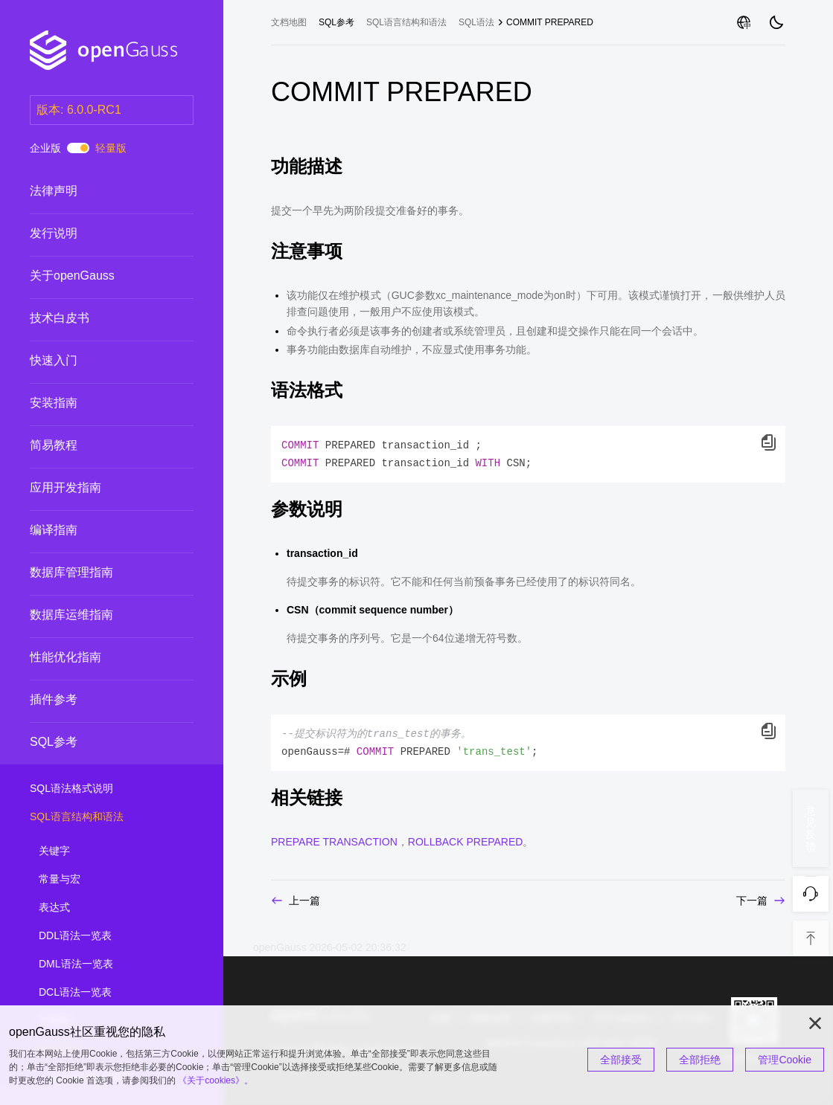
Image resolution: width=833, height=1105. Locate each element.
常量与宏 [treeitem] (106, 879)
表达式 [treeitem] (106, 908)
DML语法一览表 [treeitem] (106, 964)
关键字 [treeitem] (106, 851)
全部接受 (621, 1060)
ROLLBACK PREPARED (465, 842)
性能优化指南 (65, 657)
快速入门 (53, 360)
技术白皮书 (59, 318)
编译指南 (53, 529)
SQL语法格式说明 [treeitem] (97, 789)
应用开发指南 (65, 487)
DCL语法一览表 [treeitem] (106, 992)
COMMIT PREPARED (549, 22)
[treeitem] (112, 190)
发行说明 (53, 233)
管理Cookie (784, 1060)
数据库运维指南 (71, 614)
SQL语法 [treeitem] (476, 22)
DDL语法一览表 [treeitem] (106, 936)
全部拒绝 (700, 1060)
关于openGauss (72, 275)
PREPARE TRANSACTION (334, 842)
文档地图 (289, 22)
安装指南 (53, 402)
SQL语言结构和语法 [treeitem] (97, 817)
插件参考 (53, 699)
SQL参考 (53, 741)
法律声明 (53, 190)
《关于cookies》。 (215, 1080)
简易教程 (53, 445)
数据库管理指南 (71, 572)
